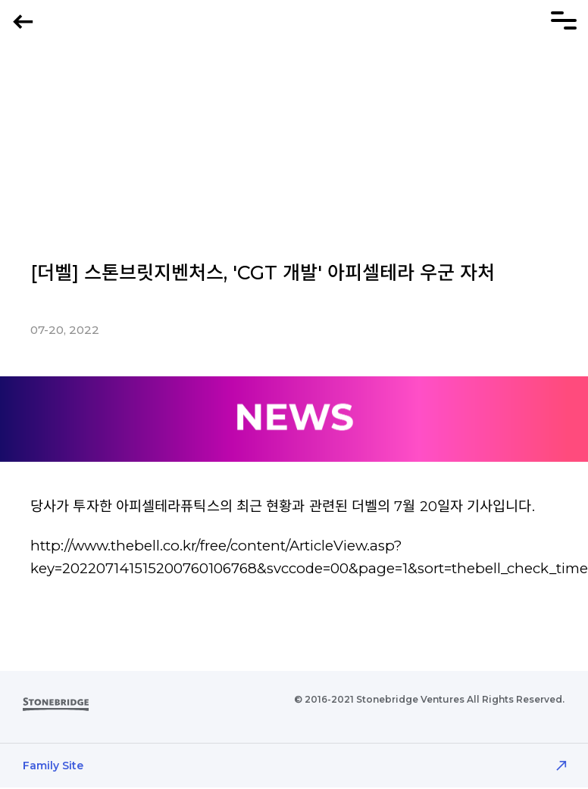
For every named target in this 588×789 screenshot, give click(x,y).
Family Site (53, 765)
